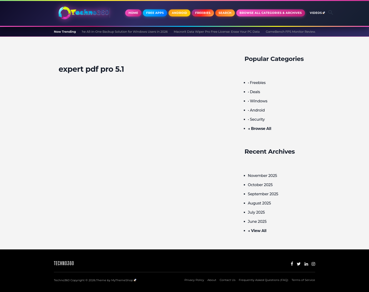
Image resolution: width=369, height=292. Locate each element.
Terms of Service (303, 280)
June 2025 (257, 221)
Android (179, 13)
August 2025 (259, 203)
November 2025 (262, 175)
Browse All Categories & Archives (271, 13)
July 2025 (256, 212)
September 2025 (263, 194)
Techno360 (64, 263)
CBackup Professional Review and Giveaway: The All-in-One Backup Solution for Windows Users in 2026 (92, 31)
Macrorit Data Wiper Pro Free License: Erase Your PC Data (218, 31)
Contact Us (227, 280)
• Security (256, 119)
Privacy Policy (194, 280)
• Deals (254, 92)
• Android (256, 110)
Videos (317, 13)
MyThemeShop (123, 280)
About (211, 280)
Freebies (202, 13)
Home (133, 13)
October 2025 (260, 185)
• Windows (257, 101)
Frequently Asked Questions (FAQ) (263, 280)
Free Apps (155, 13)
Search (225, 13)
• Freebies (256, 82)
